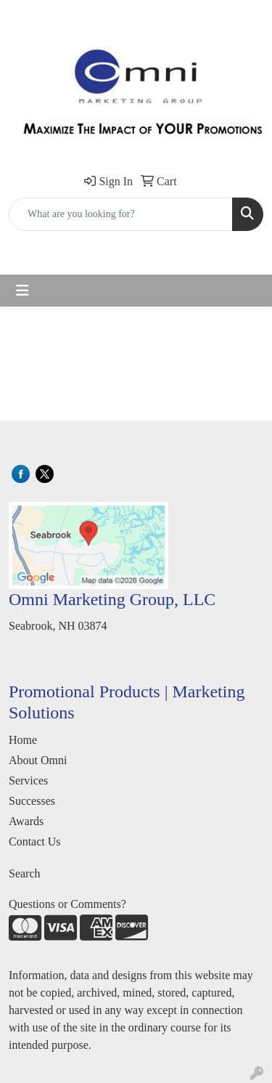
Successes (32, 801)
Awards (26, 821)
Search (25, 873)
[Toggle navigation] (22, 290)
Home (23, 740)
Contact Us (35, 841)
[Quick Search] (121, 214)
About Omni (38, 760)
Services (28, 780)
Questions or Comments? (67, 904)
